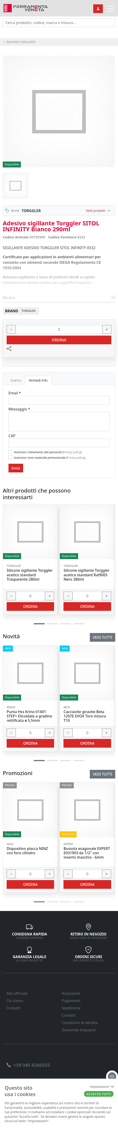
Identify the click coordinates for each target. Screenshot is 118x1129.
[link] (26, 7)
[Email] (59, 400)
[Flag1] (10, 452)
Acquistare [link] (71, 993)
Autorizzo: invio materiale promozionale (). (50, 458)
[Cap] (59, 443)
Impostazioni (101, 1086)
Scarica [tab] (16, 380)
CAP (11, 435)
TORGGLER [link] (31, 210)
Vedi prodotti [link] (98, 210)
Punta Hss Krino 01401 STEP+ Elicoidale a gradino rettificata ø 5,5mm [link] (29, 716)
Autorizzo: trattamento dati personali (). (48, 452)
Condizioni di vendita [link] (80, 1022)
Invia (15, 468)
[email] (112, 1076)
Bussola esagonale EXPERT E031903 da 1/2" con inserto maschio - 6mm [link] (86, 853)
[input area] (59, 22)
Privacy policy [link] (72, 452)
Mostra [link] (59, 297)
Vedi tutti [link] (102, 774)
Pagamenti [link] (71, 1000)
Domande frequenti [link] (79, 1029)
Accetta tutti (98, 1094)
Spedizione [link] (71, 1007)
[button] (39, 902)
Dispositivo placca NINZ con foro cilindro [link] (27, 850)
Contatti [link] (13, 1007)
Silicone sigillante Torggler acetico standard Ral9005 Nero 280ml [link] (86, 575)
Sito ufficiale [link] (16, 993)
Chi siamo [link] (14, 1000)
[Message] (59, 421)
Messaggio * (19, 409)
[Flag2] (10, 457)
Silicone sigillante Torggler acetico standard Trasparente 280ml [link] (30, 575)
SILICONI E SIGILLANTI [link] (19, 42)
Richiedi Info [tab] (38, 380)
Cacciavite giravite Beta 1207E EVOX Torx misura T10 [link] (84, 716)
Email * (14, 393)
